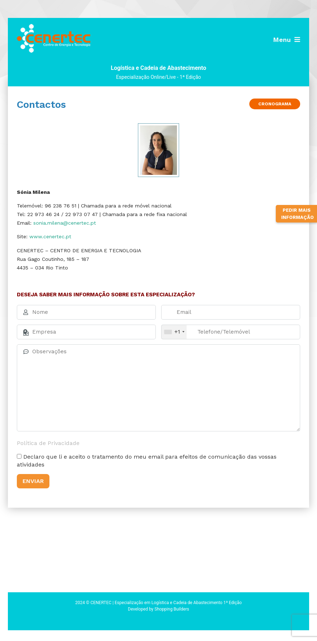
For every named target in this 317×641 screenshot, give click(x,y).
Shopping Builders (171, 609)
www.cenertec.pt (50, 236)
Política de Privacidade (48, 443)
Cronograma (274, 103)
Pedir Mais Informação (297, 213)
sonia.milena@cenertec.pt (64, 223)
